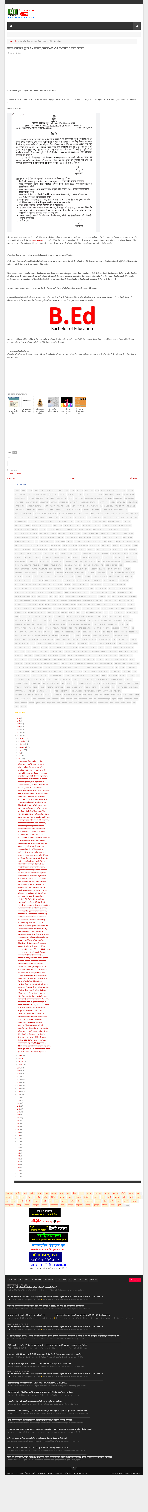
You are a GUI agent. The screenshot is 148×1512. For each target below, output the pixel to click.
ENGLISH (104, 287)
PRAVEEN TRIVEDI (107, 555)
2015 (105, 1182)
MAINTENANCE (122, 429)
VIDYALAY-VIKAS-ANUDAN (110, 763)
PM (122, 535)
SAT (120, 622)
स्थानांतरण (125, 803)
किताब (110, 783)
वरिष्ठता (134, 799)
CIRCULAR (104, 189)
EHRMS (113, 279)
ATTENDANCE (116, 114)
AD (127, 63)
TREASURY (104, 736)
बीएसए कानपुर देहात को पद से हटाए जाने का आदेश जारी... (120, 890)
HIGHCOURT (115, 346)
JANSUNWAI (114, 401)
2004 (105, 1214)
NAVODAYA (105, 476)
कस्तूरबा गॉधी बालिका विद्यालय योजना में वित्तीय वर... (118, 1107)
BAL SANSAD (123, 118)
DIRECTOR (122, 256)
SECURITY (114, 645)
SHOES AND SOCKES (108, 673)
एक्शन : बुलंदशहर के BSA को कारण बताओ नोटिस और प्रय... (120, 1145)
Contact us (134, 1373)
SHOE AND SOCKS (107, 669)
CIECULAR (121, 185)
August (107, 846)
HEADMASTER (127, 338)
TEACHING (104, 716)
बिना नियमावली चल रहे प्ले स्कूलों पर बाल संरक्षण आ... (118, 1098)
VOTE (114, 771)
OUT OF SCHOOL (121, 515)
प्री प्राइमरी (118, 795)
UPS (118, 744)
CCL (102, 173)
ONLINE (104, 504)
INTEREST (130, 389)
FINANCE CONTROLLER (128, 303)
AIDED (103, 74)
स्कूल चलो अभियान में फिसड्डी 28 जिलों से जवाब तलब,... (119, 966)
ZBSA (127, 775)
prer (102, 559)
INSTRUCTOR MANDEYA (109, 385)
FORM (103, 319)
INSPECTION (125, 378)
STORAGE (133, 692)
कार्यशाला (104, 783)
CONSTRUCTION (107, 220)
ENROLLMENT (127, 287)
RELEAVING (105, 594)
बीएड (16, 39)
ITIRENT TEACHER (128, 397)
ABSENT (104, 63)
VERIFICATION (106, 755)
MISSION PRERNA (107, 460)
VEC (130, 752)
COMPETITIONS (106, 212)
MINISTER (113, 452)
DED (122, 240)
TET (114, 724)
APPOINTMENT (128, 98)
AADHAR (104, 55)
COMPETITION (127, 208)
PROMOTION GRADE (108, 570)
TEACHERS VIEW (132, 712)
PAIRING (130, 519)
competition (116, 208)
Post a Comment (15, 493)
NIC (121, 484)
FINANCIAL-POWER (121, 311)
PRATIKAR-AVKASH (124, 551)
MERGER (132, 448)
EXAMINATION (118, 295)
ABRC (119, 59)
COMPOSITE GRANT (108, 216)
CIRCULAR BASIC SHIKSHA (119, 189)
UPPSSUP (111, 744)
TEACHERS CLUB (106, 712)
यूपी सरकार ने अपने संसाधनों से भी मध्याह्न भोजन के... (118, 1148)
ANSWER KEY (121, 86)
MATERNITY (105, 441)
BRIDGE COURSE (106, 149)
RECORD (133, 586)
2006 (105, 1208)
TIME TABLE (122, 724)
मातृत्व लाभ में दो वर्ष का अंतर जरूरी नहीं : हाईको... (117, 1121)
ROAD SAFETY (116, 606)
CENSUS (125, 173)
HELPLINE (133, 342)
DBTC (108, 240)
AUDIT (136, 114)
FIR (131, 311)
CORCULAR (105, 224)
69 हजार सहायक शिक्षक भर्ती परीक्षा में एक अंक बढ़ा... (118, 898)
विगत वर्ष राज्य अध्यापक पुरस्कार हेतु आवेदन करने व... (118, 1063)
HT (124, 358)
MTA (135, 468)
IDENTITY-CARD (106, 366)
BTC (136, 149)
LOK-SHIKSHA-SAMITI (131, 417)
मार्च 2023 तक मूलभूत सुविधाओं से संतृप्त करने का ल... (119, 895)
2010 (105, 1196)
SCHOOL (123, 626)
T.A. (137, 704)
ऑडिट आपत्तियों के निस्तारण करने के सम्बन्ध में (116, 1060)
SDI (133, 641)
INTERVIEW (114, 393)
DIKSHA (116, 252)
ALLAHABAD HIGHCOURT (109, 78)
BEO (117, 137)
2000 (105, 1226)
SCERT (132, 622)
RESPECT (116, 602)
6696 (103, 51)
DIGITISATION (106, 252)
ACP (110, 63)
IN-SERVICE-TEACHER (119, 370)
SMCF (119, 685)
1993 (105, 1243)
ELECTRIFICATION (118, 283)
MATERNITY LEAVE (117, 441)
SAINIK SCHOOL (113, 610)
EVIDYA (115, 291)
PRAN (114, 551)
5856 (127, 47)
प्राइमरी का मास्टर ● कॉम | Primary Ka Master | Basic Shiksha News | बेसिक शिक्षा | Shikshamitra (51, 1508)
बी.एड (129, 795)
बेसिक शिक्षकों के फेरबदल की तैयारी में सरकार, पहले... (118, 975)
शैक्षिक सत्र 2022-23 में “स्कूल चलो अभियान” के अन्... (119, 1010)
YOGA (122, 775)
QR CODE (118, 578)
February (108, 1157)
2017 (105, 1176)
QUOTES (126, 578)
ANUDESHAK (116, 90)
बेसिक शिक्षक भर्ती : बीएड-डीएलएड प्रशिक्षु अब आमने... (119, 1039)
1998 (105, 1231)
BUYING (134, 161)
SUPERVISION (118, 700)
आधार (117, 779)
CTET (122, 228)
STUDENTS (113, 696)
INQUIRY (116, 378)
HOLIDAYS (104, 354)
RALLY (112, 582)
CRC (102, 228)
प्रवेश (112, 795)
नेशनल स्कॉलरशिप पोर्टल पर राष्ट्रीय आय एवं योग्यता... (118, 1004)
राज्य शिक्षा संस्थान (121, 799)
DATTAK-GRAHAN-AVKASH (127, 236)
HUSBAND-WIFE (132, 358)
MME (130, 460)
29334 (134, 43)
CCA (131, 169)
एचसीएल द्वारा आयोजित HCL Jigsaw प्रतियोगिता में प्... (119, 1071)
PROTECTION (131, 574)
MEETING (117, 448)
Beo (78, 1373)
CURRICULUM (130, 228)
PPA (109, 551)
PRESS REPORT (106, 563)
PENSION (128, 527)
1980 (105, 1264)
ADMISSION (105, 67)
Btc (93, 1373)
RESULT (123, 602)
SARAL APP (113, 622)
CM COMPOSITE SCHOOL (109, 200)
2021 (105, 1164)
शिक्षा (114, 803)
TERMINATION (106, 724)
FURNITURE (135, 319)
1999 (105, 1228)
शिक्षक (109, 803)
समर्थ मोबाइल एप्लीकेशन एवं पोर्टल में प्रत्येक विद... (117, 922)
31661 (110, 47)
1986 (105, 1255)
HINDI (124, 350)
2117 (105, 817)
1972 (105, 1269)
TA (102, 708)
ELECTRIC (133, 279)
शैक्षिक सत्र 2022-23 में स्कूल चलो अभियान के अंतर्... (118, 989)
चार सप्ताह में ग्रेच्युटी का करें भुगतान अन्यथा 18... (117, 1019)
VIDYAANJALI (125, 759)
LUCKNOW (109, 421)
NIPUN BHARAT (106, 488)
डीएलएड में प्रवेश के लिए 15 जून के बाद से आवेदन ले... (119, 978)
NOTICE (104, 496)
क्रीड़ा (125, 783)
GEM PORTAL (110, 322)
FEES (135, 299)
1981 (105, 1261)
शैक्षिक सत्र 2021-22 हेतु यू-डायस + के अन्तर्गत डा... (118, 1136)
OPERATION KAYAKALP (108, 511)
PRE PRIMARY (119, 555)
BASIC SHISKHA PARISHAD (110, 134)
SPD (102, 689)
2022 (105, 832)
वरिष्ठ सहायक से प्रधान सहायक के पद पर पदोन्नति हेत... (118, 1013)
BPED (112, 145)
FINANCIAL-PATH (107, 311)
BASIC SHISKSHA (126, 134)
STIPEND (125, 692)
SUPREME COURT (130, 700)
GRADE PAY (109, 326)
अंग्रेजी (103, 779)
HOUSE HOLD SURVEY (117, 354)
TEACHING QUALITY (117, 716)
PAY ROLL (129, 523)
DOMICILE (123, 259)
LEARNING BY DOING (131, 409)
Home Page (13, 1373)
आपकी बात (124, 779)
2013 (105, 1187)
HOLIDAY (136, 350)
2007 (105, 1205)
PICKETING (133, 531)
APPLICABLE (105, 98)
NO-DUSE (128, 492)
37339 (122, 47)
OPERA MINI (120, 507)
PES (120, 531)
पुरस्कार (130, 791)
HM (130, 350)
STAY (112, 692)
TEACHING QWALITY (108, 720)
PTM (106, 578)
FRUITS (126, 319)
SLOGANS (124, 681)
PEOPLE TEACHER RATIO (109, 531)
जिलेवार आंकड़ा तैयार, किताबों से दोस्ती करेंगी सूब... (117, 957)
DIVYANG (115, 259)
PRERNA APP (117, 559)
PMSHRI (104, 547)
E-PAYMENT (119, 267)
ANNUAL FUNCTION (108, 86)
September (109, 843)
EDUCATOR (105, 279)
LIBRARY (126, 413)
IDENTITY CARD (129, 362)
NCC (126, 476)
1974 (105, 1267)
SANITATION (132, 618)
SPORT (128, 689)
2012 (105, 1190)
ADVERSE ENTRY (125, 67)
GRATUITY (104, 330)
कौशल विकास (118, 783)
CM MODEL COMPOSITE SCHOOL (112, 204)
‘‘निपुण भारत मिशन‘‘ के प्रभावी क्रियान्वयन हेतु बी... (117, 1089)
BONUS (119, 141)
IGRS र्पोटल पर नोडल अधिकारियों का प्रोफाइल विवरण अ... (120, 1066)
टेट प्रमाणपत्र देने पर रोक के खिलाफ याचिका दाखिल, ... (119, 981)
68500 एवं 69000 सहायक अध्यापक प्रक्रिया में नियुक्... (119, 951)
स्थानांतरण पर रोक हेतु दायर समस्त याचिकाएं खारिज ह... (119, 904)
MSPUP (129, 468)
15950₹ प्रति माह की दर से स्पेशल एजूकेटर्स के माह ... (118, 1092)
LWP (116, 421)
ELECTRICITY (105, 283)
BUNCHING (126, 161)
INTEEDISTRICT (106, 389)
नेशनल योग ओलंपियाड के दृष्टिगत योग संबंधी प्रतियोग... (119, 1057)
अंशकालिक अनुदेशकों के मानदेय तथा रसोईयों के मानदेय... (119, 1124)
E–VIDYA (127, 267)
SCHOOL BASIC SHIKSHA (109, 630)
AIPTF (122, 74)
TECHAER (129, 720)
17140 (128, 43)
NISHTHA (117, 488)
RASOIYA (127, 582)
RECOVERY (104, 590)
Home (10, 39)
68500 (114, 51)
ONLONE (125, 504)
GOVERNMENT (130, 322)
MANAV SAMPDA (120, 433)
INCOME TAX (132, 370)
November (108, 837)
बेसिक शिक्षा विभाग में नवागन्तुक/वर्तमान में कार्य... (117, 1130)
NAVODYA (114, 476)
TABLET (107, 708)
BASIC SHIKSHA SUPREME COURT (112, 130)
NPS (128, 496)
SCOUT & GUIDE (106, 637)
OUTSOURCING (106, 519)
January (107, 1160)
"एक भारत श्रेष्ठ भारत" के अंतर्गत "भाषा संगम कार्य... (118, 925)
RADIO (133, 578)
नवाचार (103, 791)
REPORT (112, 598)
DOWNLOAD (134, 259)
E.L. (133, 267)
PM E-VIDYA (129, 535)
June (106, 852)
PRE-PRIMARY (130, 555)
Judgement (118, 1373)
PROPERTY (121, 574)
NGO (116, 484)
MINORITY (122, 452)
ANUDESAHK (105, 90)
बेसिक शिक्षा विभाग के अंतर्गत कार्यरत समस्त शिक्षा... (118, 928)
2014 (105, 1184)
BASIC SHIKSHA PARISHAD (110, 126)
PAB (115, 519)
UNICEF (128, 736)
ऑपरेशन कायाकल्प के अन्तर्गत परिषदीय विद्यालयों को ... (119, 1113)
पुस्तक (135, 791)
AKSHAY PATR (130, 74)
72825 (126, 51)
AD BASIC (133, 63)
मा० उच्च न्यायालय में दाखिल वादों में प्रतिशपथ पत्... (118, 1016)
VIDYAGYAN (135, 759)
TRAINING (131, 728)
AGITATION (126, 71)
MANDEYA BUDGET (107, 437)
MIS (129, 452)
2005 (105, 1211)
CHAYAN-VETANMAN (108, 181)
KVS (121, 409)
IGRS (116, 366)
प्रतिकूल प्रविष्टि (105, 795)
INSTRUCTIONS (119, 382)
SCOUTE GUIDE (106, 641)
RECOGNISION (112, 586)
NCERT (132, 476)
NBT (121, 476)
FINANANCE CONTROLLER (110, 303)
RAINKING (104, 582)
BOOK (126, 141)
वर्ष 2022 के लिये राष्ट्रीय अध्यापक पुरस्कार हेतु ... (117, 863)
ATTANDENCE (105, 114)
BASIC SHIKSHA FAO (130, 122)
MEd (108, 444)
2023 (105, 829)
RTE (131, 606)
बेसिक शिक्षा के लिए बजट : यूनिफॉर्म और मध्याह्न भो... (118, 901)
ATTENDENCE (127, 114)
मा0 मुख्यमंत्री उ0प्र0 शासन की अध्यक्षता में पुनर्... (117, 992)
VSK (119, 771)
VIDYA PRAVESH (118, 755)
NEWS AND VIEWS (107, 484)
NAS (126, 472)
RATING (135, 582)
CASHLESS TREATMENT (108, 169)
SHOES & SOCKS (132, 669)
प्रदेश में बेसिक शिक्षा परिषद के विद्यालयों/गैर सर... (117, 960)
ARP (120, 102)
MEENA (122, 444)
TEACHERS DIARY (119, 712)
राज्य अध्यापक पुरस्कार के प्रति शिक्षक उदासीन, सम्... (118, 919)
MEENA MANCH (106, 448)
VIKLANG (134, 763)
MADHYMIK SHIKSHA (108, 429)
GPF (102, 326)
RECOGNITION (124, 586)
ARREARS (134, 102)
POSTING (130, 547)
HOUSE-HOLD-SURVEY (108, 358)
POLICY (115, 547)
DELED (115, 244)
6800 (108, 51)
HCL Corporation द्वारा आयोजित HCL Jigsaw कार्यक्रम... (120, 934)
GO (123, 322)
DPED (103, 263)
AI (133, 71)
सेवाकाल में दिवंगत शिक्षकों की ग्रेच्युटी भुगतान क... (117, 878)
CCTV (108, 173)
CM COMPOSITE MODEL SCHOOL (112, 197)
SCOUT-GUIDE (131, 637)
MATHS (133, 441)
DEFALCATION (130, 240)
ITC (134, 393)
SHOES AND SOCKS (123, 673)
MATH (127, 441)
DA (102, 236)
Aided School (58, 1373)
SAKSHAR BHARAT (127, 610)
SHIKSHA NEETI (120, 657)
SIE (120, 677)
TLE (129, 724)
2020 (105, 1167)
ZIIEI (133, 775)
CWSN (135, 232)
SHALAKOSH (117, 653)
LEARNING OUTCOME (108, 413)
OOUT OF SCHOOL (107, 507)
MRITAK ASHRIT (119, 468)
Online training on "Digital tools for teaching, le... (120, 913)
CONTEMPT (119, 220)
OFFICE (128, 500)
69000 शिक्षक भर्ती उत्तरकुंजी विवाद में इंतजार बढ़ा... (118, 892)
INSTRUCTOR (131, 382)
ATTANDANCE (128, 110)
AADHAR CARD (114, 55)
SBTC (126, 622)
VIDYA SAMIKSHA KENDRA (110, 759)
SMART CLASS (133, 681)
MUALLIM (104, 472)
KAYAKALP (131, 401)
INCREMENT (119, 374)
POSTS (103, 551)
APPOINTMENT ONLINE (109, 102)
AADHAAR (133, 51)
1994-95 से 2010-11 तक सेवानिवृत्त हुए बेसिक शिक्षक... (120, 910)
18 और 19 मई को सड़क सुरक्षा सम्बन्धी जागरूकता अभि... (119, 1022)
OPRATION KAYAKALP (125, 511)
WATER (124, 771)
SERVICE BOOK (106, 653)
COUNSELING (115, 224)
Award (70, 1373)
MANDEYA (132, 433)
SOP (134, 685)
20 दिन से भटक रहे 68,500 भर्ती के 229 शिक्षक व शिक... (119, 881)
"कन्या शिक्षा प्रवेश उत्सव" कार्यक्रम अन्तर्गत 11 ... (117, 931)
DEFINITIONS (106, 244)
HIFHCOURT (105, 346)
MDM (103, 444)
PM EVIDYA (115, 539)
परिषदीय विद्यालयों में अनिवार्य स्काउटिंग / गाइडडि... (118, 963)
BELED (112, 137)
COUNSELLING (127, 224)
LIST (102, 417)
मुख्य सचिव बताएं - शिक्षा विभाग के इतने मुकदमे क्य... (118, 983)
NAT (131, 472)
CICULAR (113, 185)
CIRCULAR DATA (106, 193)
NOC (135, 492)
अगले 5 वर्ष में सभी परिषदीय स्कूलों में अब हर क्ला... (118, 948)
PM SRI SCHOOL (127, 543)
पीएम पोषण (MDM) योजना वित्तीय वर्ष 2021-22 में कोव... (120, 1045)
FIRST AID (104, 315)
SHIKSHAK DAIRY (132, 657)
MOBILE (104, 464)
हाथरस (127, 1298)
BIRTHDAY (134, 137)
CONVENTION (129, 220)
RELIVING (123, 594)
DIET (120, 248)
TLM (133, 724)
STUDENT (104, 696)
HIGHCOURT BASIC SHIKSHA (110, 350)
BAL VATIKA (133, 118)
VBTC (121, 752)
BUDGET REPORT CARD (109, 157)
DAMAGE (108, 236)
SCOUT (127, 633)
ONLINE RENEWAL (114, 504)
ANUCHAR (130, 86)
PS (102, 578)
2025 (105, 823)
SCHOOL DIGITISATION (128, 630)
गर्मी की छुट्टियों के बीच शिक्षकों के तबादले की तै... (117, 995)
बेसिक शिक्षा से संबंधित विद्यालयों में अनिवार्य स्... (117, 1027)
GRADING (118, 326)
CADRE (103, 165)
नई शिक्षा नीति (131, 787)
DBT (102, 240)
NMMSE (120, 492)
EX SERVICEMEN (130, 291)
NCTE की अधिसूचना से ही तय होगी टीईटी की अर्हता (118, 998)
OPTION (104, 515)
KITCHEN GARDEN (107, 409)
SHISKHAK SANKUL (107, 665)
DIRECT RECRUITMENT (108, 256)
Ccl (101, 1373)
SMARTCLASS (105, 685)
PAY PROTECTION (117, 523)
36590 (116, 47)
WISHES (109, 775)
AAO (122, 55)
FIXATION (113, 315)
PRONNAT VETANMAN (124, 570)
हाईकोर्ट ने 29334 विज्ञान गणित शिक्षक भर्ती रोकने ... (118, 942)
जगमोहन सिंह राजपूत (107, 787)
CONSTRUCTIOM (132, 216)
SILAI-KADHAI (106, 681)
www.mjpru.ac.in (80, 238)
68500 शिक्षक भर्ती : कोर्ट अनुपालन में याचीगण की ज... (119, 1074)
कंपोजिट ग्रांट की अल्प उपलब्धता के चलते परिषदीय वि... (119, 954)
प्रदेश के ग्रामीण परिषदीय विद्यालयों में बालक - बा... (117, 1110)
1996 (105, 1237)
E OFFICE (110, 267)
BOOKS (133, 141)
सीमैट (119, 803)
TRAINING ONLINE (123, 732)
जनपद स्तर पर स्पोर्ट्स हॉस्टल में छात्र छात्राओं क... (117, 1036)
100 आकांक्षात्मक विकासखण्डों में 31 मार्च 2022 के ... (119, 857)
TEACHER (115, 708)
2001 (105, 1223)
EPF (110, 291)
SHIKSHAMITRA (121, 661)
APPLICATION (116, 98)
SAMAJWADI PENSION (108, 618)
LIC (132, 413)
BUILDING (122, 157)
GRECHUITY (114, 330)
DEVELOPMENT (106, 248)
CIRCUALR (130, 185)
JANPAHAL (104, 401)
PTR (111, 578)
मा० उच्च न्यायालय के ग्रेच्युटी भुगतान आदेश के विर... (118, 1069)
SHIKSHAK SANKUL (107, 661)
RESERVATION (132, 598)
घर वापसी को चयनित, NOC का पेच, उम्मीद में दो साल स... (119, 1054)
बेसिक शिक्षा (110, 799)
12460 (110, 43)
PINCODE (104, 535)
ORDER (111, 515)
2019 (105, 1170)
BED (135, 134)
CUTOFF (112, 232)
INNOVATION (106, 378)
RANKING (119, 582)
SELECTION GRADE (107, 649)
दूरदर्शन (124, 787)
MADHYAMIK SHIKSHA (117, 425)
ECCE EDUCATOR (112, 271)
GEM (102, 322)
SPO (122, 689)
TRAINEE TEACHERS (120, 728)
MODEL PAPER (130, 464)
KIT (128, 405)
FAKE (112, 299)
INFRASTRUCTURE (131, 374)
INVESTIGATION (125, 393)
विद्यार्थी (103, 803)
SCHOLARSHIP (113, 626)
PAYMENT (104, 527)
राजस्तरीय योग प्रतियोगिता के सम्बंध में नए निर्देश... (117, 1042)
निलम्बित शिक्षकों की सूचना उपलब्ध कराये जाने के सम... (119, 939)
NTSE (103, 500)
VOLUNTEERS (105, 771)
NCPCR (109, 480)
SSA (107, 692)
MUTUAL (113, 472)
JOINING (123, 401)
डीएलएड (117, 787)
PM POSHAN (125, 539)
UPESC (122, 740)
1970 (105, 1273)
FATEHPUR (129, 299)
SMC (113, 685)
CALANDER (111, 165)
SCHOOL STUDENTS (108, 633)
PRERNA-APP (127, 559)
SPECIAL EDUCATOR (112, 689)
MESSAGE (104, 452)
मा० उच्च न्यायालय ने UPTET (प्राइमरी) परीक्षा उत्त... (118, 1048)
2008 (105, 1202)
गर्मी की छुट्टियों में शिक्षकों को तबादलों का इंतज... (117, 884)
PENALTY (120, 527)
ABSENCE (132, 59)
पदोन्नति (109, 791)
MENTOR (125, 448)
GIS (118, 322)
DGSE (115, 248)
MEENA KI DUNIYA (133, 444)
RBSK (103, 586)
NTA (133, 496)
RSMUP (125, 606)
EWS (121, 291)
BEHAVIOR (104, 137)
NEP (126, 480)
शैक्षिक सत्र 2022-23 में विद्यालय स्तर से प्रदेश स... (117, 860)
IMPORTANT (105, 370)
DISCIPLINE (131, 256)
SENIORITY (127, 649)
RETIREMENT (105, 606)
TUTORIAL (113, 736)
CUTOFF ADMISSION (124, 232)
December (108, 834)
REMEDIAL (131, 594)
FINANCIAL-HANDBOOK (127, 307)
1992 (105, 1246)
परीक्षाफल (116, 791)
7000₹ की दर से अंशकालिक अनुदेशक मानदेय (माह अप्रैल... (120, 1142)
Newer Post (11, 497)
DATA (115, 236)
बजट (124, 795)
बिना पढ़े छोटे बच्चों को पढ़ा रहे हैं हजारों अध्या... (116, 1077)
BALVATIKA (105, 122)
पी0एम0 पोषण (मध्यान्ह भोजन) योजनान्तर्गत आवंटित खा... (120, 1030)
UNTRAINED (114, 740)
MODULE (104, 468)
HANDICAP (115, 334)
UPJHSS (103, 744)
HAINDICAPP (105, 334)
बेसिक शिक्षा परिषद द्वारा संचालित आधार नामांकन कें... (118, 1007)
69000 (120, 51)
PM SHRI (133, 539)
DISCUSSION (105, 259)
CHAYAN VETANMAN (118, 177)
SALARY (124, 614)
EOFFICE (104, 291)
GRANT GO (134, 326)
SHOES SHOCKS (106, 677)
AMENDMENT (105, 82)
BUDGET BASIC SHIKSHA (117, 153)
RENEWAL (104, 598)
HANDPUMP (117, 338)
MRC (110, 468)
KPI (116, 409)
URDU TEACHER (106, 748)
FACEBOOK (105, 299)
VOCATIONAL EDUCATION (121, 767)
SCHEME (104, 626)
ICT (102, 362)
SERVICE (135, 649)
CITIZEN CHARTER (120, 193)
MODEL (121, 464)
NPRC (123, 496)
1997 (105, 1234)
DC (113, 240)
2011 (105, 1193)
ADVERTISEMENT (107, 71)
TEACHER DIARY (125, 708)
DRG (120, 263)
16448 (122, 43)
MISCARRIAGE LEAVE (108, 456)
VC (125, 752)
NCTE (115, 480)
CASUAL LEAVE (123, 169)
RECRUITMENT (115, 590)
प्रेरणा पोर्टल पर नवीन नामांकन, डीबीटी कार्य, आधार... (118, 1133)
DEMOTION (123, 244)
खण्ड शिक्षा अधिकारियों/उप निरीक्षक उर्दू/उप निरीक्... (118, 907)
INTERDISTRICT (119, 389)
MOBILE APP (113, 464)
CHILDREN (104, 185)
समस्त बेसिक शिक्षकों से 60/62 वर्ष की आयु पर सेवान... (119, 872)
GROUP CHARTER (125, 330)
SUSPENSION (112, 704)
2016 (105, 1179)
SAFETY (103, 610)
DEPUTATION (133, 244)
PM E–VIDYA (105, 539)
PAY (108, 523)
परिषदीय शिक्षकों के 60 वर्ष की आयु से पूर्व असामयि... (118, 972)
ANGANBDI (126, 82)
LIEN (137, 413)
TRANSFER (134, 732)
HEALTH (103, 342)
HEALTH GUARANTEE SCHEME (118, 342)
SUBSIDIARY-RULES (125, 696)
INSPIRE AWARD (106, 382)
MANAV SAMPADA (107, 433)
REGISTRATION (127, 590)
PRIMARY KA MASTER (120, 563)
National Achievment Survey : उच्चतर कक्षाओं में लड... (120, 887)
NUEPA (114, 500)
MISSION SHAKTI (121, 460)
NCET (103, 480)
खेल (130, 783)
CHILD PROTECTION (123, 181)
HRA (119, 358)
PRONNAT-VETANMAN (108, 574)
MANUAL (127, 437)
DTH (134, 263)
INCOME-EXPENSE (107, 374)
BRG (126, 145)
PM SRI (117, 543)
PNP (110, 547)
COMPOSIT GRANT (120, 212)
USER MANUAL (118, 748)
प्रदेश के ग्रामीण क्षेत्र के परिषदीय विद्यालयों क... (116, 1115)
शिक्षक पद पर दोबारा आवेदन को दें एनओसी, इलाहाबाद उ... (120, 916)
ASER (109, 106)
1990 (105, 1249)
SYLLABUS (130, 704)
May (106, 855)
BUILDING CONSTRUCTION (110, 161)
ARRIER (103, 106)
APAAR (123, 94)
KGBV (103, 405)
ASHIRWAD (117, 106)
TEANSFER (120, 720)
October (108, 840)
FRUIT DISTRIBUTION (114, 319)
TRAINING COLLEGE (108, 732)
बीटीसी (103, 799)
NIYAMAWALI (126, 488)
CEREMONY (134, 173)
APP (128, 94)
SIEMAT (125, 677)
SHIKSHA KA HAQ (107, 657)
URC (129, 744)
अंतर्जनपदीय (110, 779)
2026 (105, 820)
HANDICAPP (125, 334)
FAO (117, 299)
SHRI (115, 677)
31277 (103, 47)
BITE (103, 141)
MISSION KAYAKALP (123, 456)
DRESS (115, 263)
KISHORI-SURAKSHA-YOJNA (116, 405)
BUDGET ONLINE (133, 153)
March (107, 1154)
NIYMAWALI (105, 492)
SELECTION (123, 645)
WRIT (116, 775)
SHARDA (126, 653)
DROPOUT (127, 263)
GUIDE (136, 330)
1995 (105, 1240)
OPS (135, 511)
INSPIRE (134, 378)
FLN (120, 315)
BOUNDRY (104, 145)
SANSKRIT (104, 622)
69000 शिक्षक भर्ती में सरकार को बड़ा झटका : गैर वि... (118, 1118)
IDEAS (120, 362)
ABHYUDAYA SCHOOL (108, 59)
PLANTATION (114, 535)
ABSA (125, 59)
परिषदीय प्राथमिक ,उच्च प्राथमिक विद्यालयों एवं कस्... (118, 1086)
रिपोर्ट (129, 799)
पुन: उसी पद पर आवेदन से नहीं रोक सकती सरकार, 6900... (120, 1001)
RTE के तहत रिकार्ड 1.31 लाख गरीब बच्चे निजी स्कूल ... (119, 1080)
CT (107, 228)
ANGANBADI (116, 82)
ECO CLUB (123, 271)
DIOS (122, 252)
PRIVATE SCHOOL (107, 567)
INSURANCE (123, 385)
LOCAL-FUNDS (117, 417)
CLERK (134, 193)
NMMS (114, 492)
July (106, 849)
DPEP (108, 263)
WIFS (103, 775)
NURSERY (121, 500)
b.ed (109, 118)
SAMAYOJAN (122, 618)
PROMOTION (119, 567)
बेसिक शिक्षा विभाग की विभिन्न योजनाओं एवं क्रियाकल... (119, 875)
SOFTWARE (127, 685)
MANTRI (119, 437)
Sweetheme (137, 1508)
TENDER (136, 720)
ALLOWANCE (124, 78)
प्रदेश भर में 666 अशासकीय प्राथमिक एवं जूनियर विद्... (119, 1025)
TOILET (103, 728)
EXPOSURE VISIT (130, 295)
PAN (136, 519)
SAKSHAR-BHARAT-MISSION (110, 614)
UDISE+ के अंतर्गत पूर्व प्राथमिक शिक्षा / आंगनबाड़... (118, 936)
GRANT (126, 326)
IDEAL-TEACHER (111, 362)
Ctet (108, 1373)
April (106, 1151)
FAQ (122, 299)
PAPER (103, 523)
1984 (105, 1258)
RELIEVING (114, 594)
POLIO (122, 547)
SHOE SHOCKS (120, 669)
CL (129, 193)
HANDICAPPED (106, 338)
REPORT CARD (121, 598)
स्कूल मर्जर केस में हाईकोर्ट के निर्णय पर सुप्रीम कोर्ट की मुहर (26, 1418)
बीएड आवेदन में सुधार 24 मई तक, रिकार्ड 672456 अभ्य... (120, 1083)
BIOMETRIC (125, 137)
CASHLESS (135, 165)
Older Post (91, 497)
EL (118, 279)
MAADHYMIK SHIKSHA (127, 421)
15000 (116, 43)
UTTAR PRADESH (130, 748)
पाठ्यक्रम (123, 791)
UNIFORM (104, 740)
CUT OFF (104, 232)
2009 (105, 1199)
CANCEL (127, 165)
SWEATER (122, 704)
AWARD (103, 118)
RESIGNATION (106, 602)
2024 (105, 826)
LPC (102, 421)
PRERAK (108, 559)
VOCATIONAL (105, 767)
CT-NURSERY (114, 228)
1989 (105, 1252)
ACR (115, 63)
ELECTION (124, 279)
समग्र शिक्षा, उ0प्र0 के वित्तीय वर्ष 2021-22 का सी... (118, 866)
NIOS (127, 484)
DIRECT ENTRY (131, 252)
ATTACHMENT (117, 110)
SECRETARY (105, 645)
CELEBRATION (116, 173)
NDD (120, 480)
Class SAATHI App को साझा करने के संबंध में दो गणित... (120, 1033)
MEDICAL (115, 444)
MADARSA (104, 425)
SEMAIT (118, 649)
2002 (105, 1220)
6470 (135, 47)
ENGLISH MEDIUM (115, 287)
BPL (117, 145)
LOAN (108, 417)
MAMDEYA (132, 429)
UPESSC (129, 740)
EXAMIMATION (106, 295)
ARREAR (126, 102)
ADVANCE (115, 67)
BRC (121, 145)
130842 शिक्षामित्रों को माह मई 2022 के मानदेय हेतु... (118, 869)
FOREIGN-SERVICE (129, 315)
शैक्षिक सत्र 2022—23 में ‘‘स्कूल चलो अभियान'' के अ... (119, 1127)
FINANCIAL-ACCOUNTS (109, 307)
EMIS (128, 283)
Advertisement (43, 1373)
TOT (109, 728)
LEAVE (120, 413)
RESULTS (130, 602)
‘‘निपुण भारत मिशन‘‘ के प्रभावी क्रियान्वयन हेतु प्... (117, 945)
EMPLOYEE (135, 283)
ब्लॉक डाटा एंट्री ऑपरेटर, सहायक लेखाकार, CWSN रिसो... (120, 1095)
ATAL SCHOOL (106, 110)
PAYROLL (112, 527)
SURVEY (103, 704)
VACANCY (104, 752)
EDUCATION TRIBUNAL (109, 275)
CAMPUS (120, 165)
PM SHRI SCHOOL (107, 543)
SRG (102, 692)
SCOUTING (117, 641)
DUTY (103, 267)
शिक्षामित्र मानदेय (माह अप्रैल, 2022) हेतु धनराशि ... (118, 1139)
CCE (136, 169)
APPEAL (134, 94)
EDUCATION (133, 271)
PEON (135, 527)
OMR (135, 500)
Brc (86, 1373)
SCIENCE (119, 633)
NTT (108, 500)
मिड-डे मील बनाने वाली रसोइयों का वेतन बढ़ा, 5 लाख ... (119, 969)
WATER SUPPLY (134, 771)
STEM (118, 692)
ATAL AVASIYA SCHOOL (130, 106)
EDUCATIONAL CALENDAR (127, 275)
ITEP (102, 397)
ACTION (121, 63)
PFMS (125, 531)
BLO (108, 141)
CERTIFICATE (105, 177)
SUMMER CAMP (106, 700)
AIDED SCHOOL (113, 74)
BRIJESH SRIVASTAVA (121, 149)
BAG (115, 118)
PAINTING (122, 519)
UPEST (136, 740)
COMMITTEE (105, 208)
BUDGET (104, 153)
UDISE (121, 736)
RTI (135, 606)
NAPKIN (120, 472)
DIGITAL (127, 248)
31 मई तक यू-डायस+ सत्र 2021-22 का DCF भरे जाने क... (120, 986)
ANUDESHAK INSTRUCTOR (110, 94)
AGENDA (117, 71)
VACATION (113, 752)
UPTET (123, 744)
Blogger (120, 1508)
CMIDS (128, 204)
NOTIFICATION (114, 496)
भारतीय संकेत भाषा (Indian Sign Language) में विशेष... (120, 1101)
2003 (105, 1217)
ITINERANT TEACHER (113, 397)
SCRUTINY (126, 641)
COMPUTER (121, 216)
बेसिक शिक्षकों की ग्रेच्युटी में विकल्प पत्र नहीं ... (116, 1051)
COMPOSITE (133, 212)
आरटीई (131, 779)
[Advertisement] (51, 71)
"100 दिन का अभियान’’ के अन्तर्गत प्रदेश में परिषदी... (118, 1104)
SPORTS (135, 689)
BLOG (113, 141)
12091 (103, 43)
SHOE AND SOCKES (122, 665)
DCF (117, 240)
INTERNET (104, 393)
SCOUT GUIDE (119, 637)
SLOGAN (116, 681)
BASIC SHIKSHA (116, 122)
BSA (131, 149)
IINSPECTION (124, 366)
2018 (105, 1173)
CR (134, 224)
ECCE (103, 271)
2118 (105, 814)
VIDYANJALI (125, 763)
